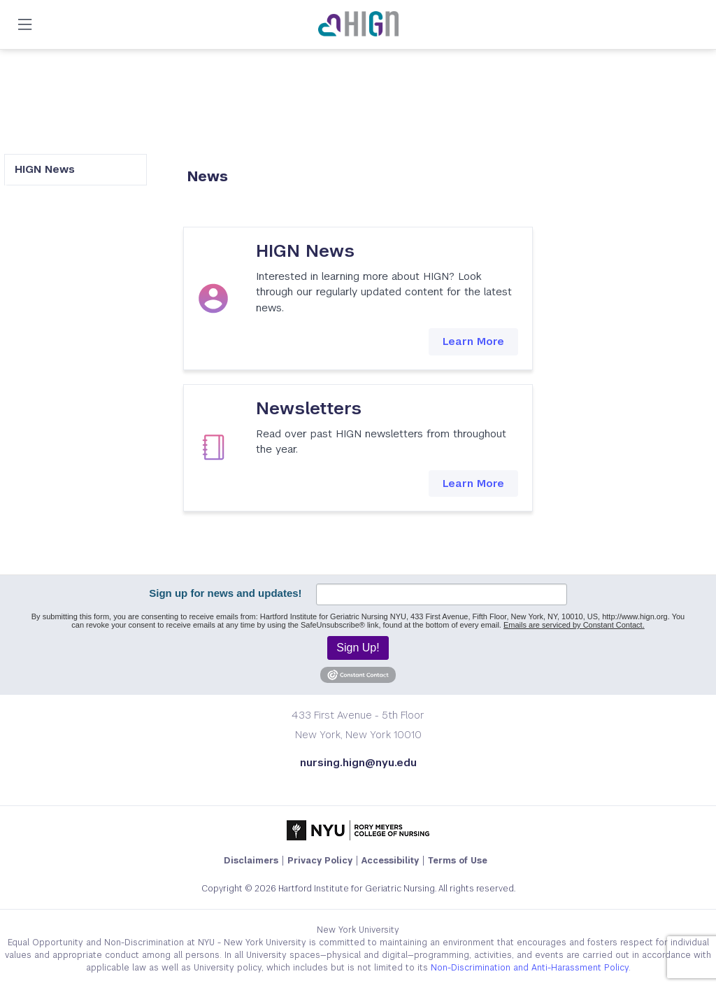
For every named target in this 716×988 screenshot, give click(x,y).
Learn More (473, 341)
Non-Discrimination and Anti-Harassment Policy (530, 967)
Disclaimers (251, 860)
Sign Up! (357, 648)
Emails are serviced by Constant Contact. (574, 625)
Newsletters (308, 408)
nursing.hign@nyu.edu (358, 762)
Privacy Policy (319, 860)
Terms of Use (457, 860)
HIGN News (45, 169)
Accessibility (390, 860)
